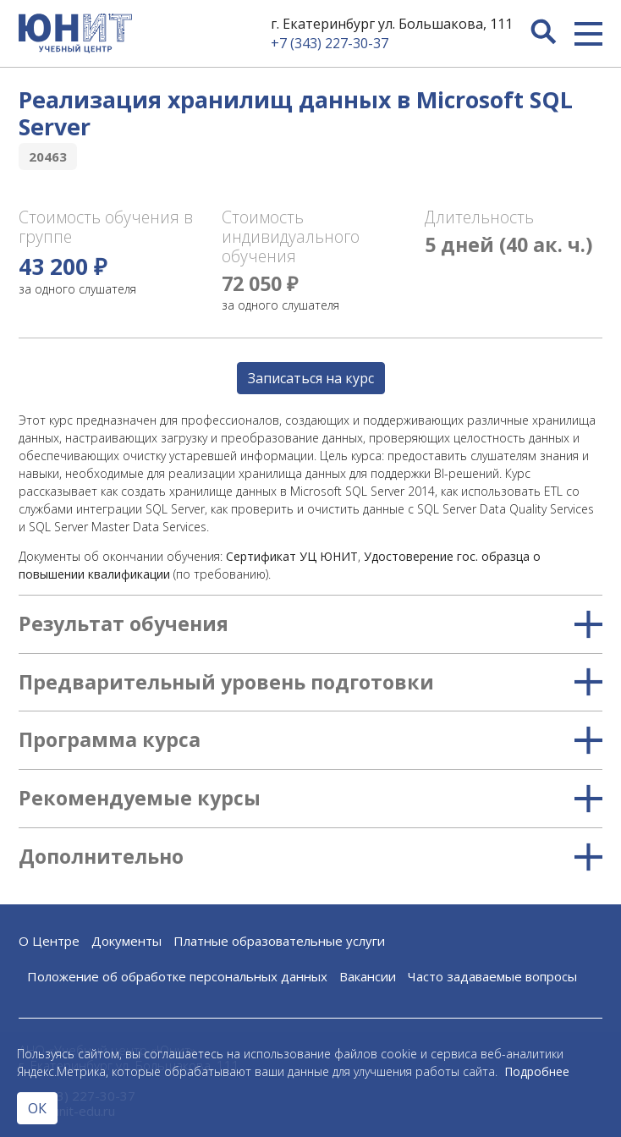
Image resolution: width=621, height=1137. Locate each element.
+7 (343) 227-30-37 (329, 43)
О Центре (49, 940)
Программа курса (310, 740)
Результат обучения (310, 624)
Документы (126, 940)
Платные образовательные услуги (279, 940)
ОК (37, 1108)
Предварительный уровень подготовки (310, 683)
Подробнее (536, 1071)
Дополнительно (310, 857)
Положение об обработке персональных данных (177, 976)
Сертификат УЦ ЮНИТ (292, 556)
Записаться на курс (311, 378)
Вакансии (367, 976)
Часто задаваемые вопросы (492, 976)
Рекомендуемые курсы (310, 798)
